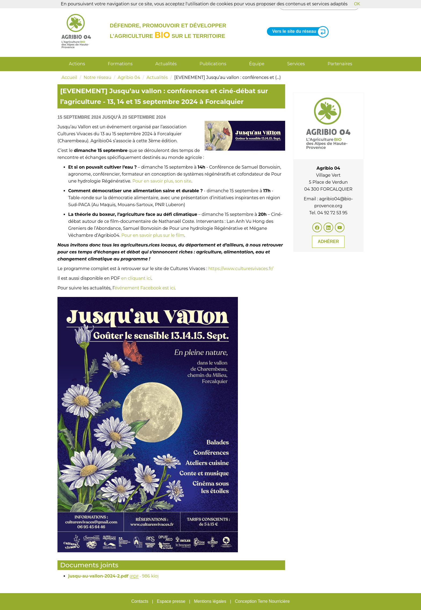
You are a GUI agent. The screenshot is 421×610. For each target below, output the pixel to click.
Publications (212, 63)
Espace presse (171, 601)
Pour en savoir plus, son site (161, 181)
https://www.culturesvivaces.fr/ (240, 268)
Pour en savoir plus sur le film (152, 235)
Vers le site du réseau (298, 31)
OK (357, 4)
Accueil (69, 77)
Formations (120, 63)
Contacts (139, 601)
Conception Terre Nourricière (262, 601)
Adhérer (328, 241)
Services (296, 63)
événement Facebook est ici (144, 288)
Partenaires (340, 63)
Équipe (256, 63)
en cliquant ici (136, 278)
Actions (77, 63)
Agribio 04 (129, 77)
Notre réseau (97, 77)
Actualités (166, 63)
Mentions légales (210, 601)
